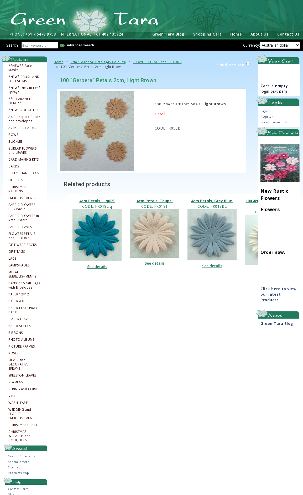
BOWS (13, 134)
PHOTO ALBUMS (21, 339)
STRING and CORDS (23, 389)
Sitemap (14, 467)
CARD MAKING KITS (23, 159)
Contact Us (288, 33)
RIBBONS (15, 332)
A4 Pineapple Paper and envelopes (24, 118)
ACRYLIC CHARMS (22, 127)
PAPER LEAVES (20, 318)
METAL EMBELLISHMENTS (22, 274)
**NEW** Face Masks (20, 67)
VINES (12, 395)
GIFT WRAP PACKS (22, 244)
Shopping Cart (207, 33)
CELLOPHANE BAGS (23, 173)
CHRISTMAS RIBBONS (17, 188)
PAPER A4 (15, 301)
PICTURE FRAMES (21, 346)
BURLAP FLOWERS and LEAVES (22, 150)
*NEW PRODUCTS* (23, 109)
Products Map (18, 472)
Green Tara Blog (168, 33)
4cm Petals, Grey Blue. (212, 200)
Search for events (21, 456)
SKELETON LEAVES (22, 375)
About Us (259, 33)
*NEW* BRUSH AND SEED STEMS (24, 78)
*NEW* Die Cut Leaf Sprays (24, 89)
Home (236, 33)
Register (266, 116)
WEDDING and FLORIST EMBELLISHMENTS (22, 413)
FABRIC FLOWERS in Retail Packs (23, 217)
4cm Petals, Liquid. (97, 200)
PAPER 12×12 (18, 294)
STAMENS (15, 382)
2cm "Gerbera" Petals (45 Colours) (98, 61)
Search (12, 44)
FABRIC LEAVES (20, 226)
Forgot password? (273, 121)
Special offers (18, 461)
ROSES (13, 353)
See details (97, 266)
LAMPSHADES (18, 265)
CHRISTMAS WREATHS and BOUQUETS (19, 435)
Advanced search (80, 44)
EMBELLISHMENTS (22, 197)
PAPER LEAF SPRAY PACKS (22, 309)
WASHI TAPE (18, 402)
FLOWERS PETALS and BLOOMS (21, 235)
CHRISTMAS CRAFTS (23, 424)
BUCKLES (15, 141)
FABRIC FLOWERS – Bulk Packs (23, 206)
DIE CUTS (15, 179)
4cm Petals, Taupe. (155, 200)
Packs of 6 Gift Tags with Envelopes (24, 285)
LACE (12, 258)
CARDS (13, 166)
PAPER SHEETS (19, 325)
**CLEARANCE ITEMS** (19, 100)
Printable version (230, 64)
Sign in (265, 110)
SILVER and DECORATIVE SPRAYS (18, 364)
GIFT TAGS (16, 251)
